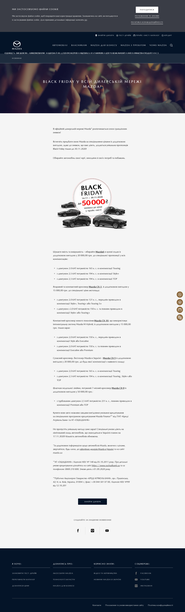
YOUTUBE (142, 579)
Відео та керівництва (105, 573)
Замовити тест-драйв (24, 573)
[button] (147, 10)
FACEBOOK (143, 573)
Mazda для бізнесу (63, 586)
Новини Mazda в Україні (107, 579)
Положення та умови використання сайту (124, 605)
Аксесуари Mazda (63, 573)
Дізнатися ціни (20, 586)
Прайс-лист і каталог (146, 35)
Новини (17, 58)
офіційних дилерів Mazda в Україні (97, 449)
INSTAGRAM (143, 585)
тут (85, 20)
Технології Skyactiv (64, 579)
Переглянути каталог (23, 579)
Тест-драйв (123, 35)
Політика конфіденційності (160, 605)
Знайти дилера (104, 35)
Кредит (167, 35)
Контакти (96, 605)
